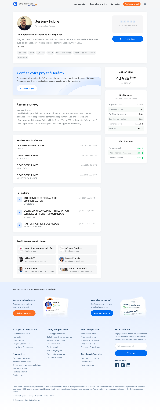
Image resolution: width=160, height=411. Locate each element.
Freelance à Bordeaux (90, 347)
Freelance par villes (90, 329)
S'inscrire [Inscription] (131, 353)
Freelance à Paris (88, 333)
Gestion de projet (54, 357)
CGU (52, 396)
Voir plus (20, 46)
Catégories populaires (57, 329)
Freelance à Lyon (88, 337)
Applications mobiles (56, 354)
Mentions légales (19, 396)
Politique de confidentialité (38, 396)
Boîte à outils (18, 340)
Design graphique (54, 347)
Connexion (115, 4)
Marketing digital (54, 350)
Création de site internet (84, 52)
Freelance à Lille (88, 343)
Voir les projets (80, 4)
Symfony (40, 52)
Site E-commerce (63, 52)
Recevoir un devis (127, 39)
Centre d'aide (87, 361)
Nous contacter (87, 365)
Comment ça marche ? (90, 358)
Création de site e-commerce (59, 337)
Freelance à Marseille (90, 340)
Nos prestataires (20, 368)
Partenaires (18, 375)
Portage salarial (20, 372)
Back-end (22, 52)
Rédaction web (53, 343)
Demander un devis (21, 358)
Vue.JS (50, 52)
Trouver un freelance (22, 361)
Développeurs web (38, 289)
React (31, 52)
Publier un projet (132, 4)
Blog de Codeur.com (21, 343)
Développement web (56, 333)
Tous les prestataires (20, 289)
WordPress (22, 57)
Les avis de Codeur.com (23, 347)
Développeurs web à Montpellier (81, 272)
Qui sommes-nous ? (21, 333)
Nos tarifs (17, 337)
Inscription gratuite (98, 4)
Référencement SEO (56, 340)
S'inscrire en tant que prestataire (27, 365)
